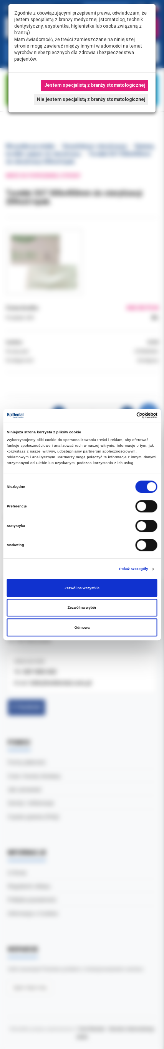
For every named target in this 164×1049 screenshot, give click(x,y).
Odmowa (82, 627)
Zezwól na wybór (82, 608)
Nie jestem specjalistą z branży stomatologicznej (91, 99)
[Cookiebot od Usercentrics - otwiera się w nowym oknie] (123, 415)
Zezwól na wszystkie (82, 588)
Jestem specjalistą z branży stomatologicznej (94, 85)
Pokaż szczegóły (133, 569)
